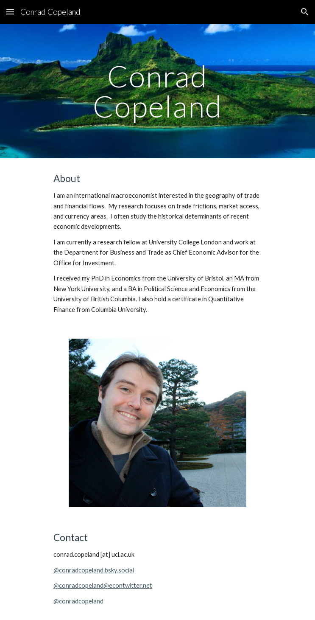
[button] (10, 11)
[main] (157, 91)
